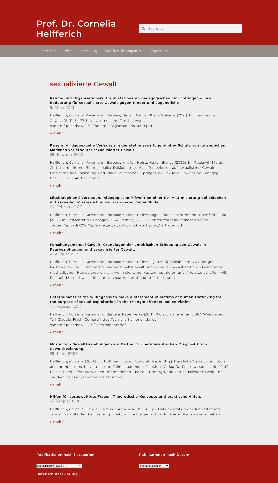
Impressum (159, 51)
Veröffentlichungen (123, 51)
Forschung (88, 51)
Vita (68, 51)
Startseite (48, 51)
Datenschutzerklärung (57, 474)
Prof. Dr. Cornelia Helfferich (76, 28)
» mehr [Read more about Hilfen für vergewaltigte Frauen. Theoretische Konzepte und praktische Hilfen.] (56, 422)
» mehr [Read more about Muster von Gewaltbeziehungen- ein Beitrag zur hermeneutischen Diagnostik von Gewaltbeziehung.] (56, 384)
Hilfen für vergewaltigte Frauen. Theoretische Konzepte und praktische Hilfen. (125, 397)
